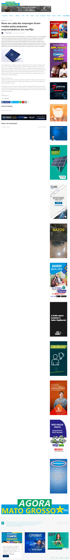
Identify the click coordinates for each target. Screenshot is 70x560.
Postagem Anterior (6, 127)
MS (23, 15)
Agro (37, 15)
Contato (61, 558)
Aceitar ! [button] (6, 556)
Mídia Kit (67, 558)
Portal (10, 15)
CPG (27, 15)
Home (52, 558)
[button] (64, 15)
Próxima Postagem (42, 127)
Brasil (48, 15)
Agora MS (4, 15)
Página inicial (4, 20)
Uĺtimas (17, 15)
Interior (32, 15)
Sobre (57, 558)
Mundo (54, 15)
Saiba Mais (12, 554)
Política (59, 15)
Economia (42, 15)
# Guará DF (10, 20)
